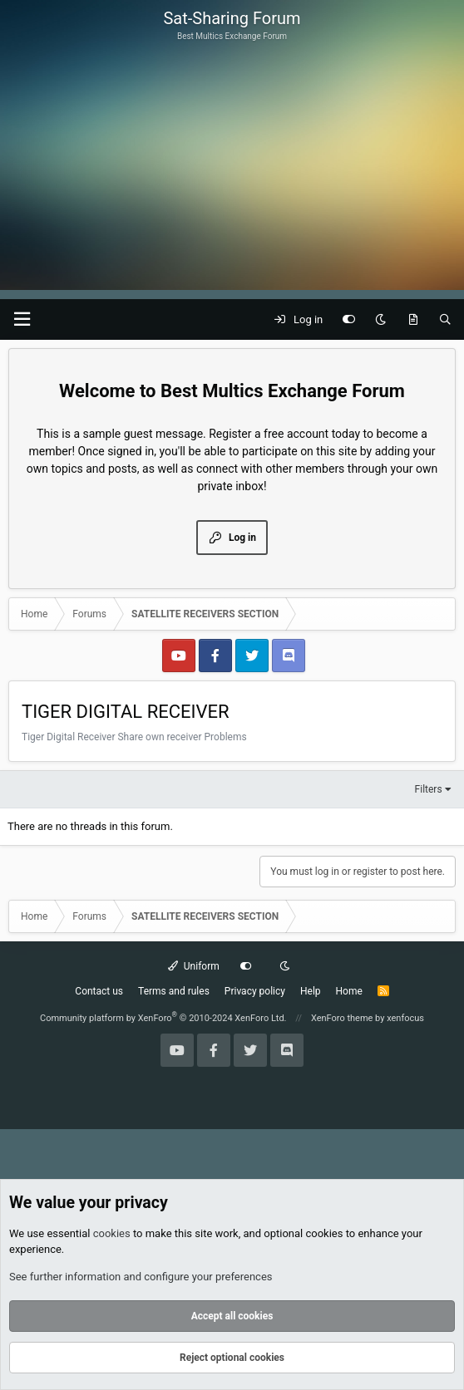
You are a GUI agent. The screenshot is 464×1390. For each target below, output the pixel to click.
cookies (112, 1233)
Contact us (99, 991)
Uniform (194, 966)
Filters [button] (428, 789)
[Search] (445, 319)
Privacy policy (255, 991)
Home (349, 991)
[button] (21, 319)
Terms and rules (174, 991)
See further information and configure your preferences (141, 1276)
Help (310, 991)
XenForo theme (342, 1018)
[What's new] (413, 319)
